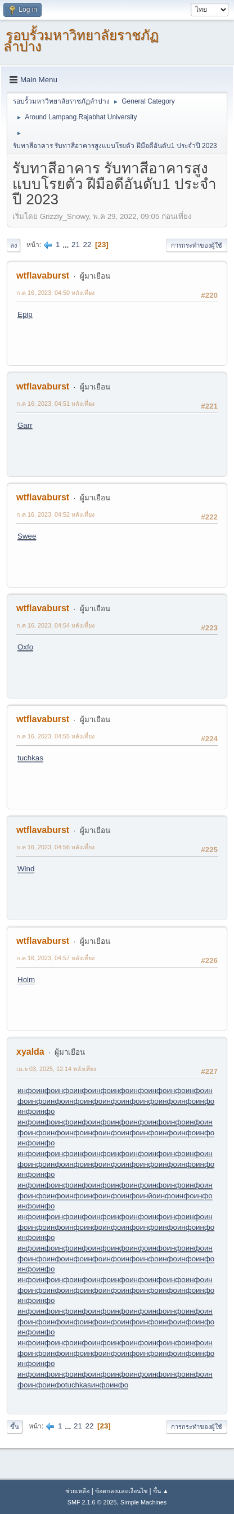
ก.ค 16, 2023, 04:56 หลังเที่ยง (55, 847)
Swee (26, 536)
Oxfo (25, 647)
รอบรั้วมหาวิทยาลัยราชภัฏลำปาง (81, 41)
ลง (13, 245)
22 (87, 244)
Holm (26, 979)
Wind (25, 868)
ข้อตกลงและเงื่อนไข (121, 1491)
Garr (25, 425)
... (66, 244)
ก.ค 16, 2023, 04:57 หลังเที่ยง (55, 958)
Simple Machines (143, 1502)
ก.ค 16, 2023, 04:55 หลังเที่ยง (55, 736)
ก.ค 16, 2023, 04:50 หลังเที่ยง (55, 292)
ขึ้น (14, 1426)
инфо (26, 1090)
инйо (148, 1196)
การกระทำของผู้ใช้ (196, 245)
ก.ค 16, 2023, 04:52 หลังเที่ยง (55, 514)
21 (75, 244)
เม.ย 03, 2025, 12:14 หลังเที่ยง (56, 1068)
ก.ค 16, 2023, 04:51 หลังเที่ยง (55, 403)
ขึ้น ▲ (161, 1491)
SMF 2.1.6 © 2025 (92, 1502)
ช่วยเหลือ (77, 1491)
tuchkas (30, 758)
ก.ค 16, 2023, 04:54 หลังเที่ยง (55, 625)
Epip (25, 314)
